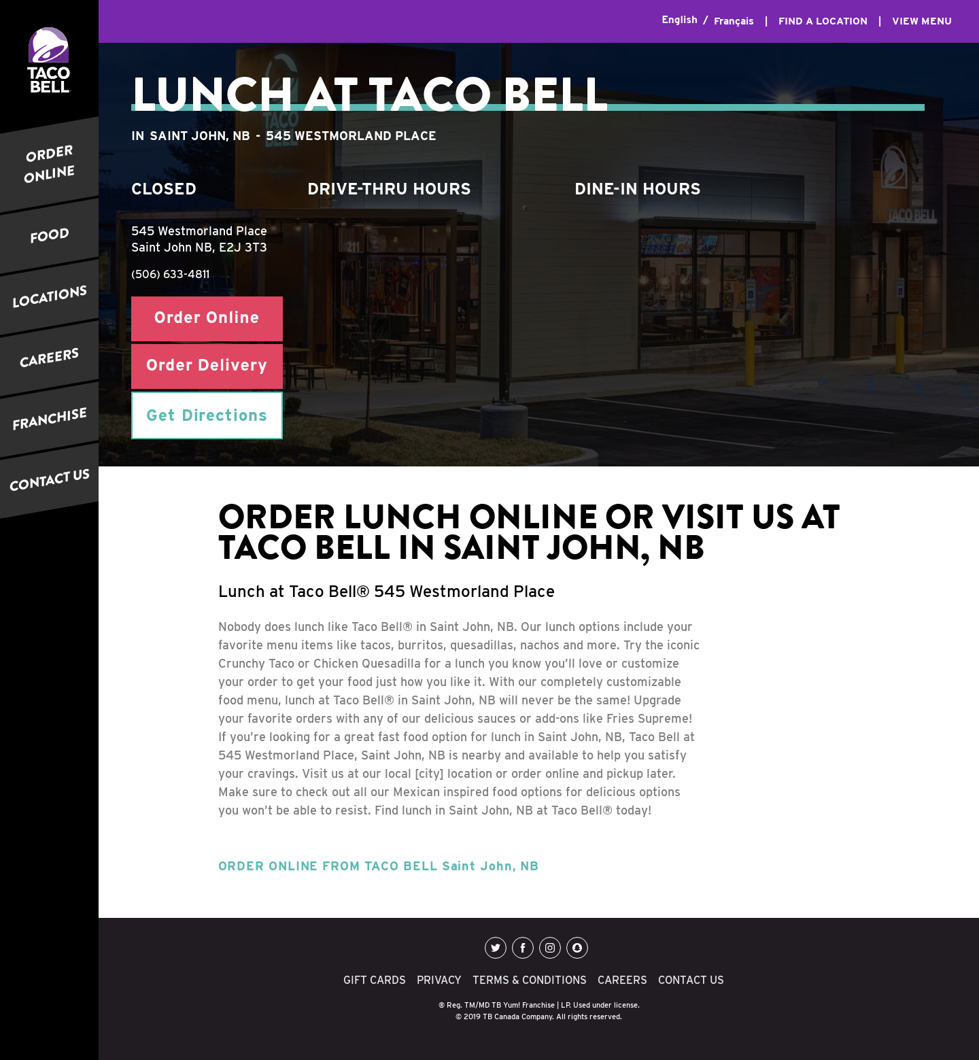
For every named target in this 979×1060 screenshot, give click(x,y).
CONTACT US (50, 481)
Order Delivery (207, 366)
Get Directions (207, 415)
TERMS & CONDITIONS (530, 980)
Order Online (207, 319)
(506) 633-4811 (170, 274)
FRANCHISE (49, 419)
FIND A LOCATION (823, 21)
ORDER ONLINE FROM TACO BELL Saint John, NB (379, 866)
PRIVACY (439, 980)
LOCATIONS (49, 296)
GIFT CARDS (374, 980)
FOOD (49, 235)
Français (734, 21)
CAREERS (49, 358)
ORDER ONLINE (49, 164)
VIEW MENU (922, 21)
